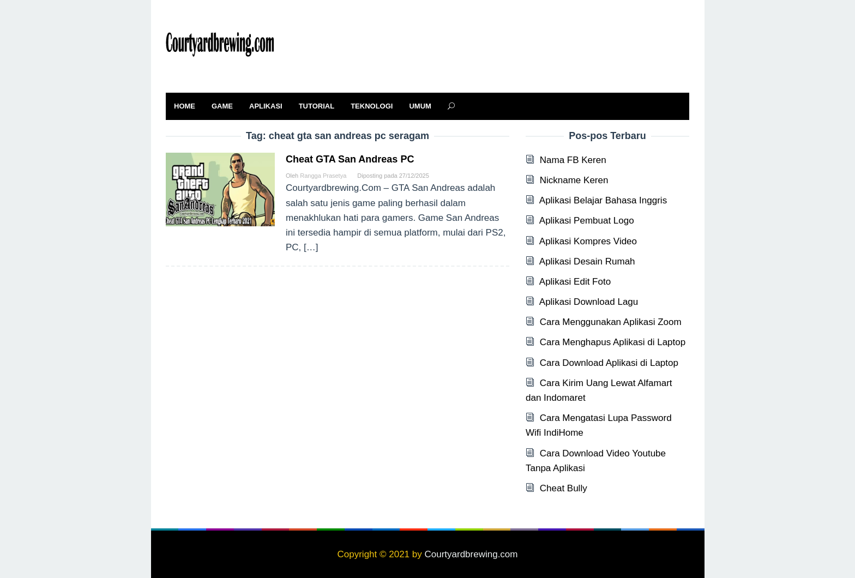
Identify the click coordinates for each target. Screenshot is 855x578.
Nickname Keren (574, 180)
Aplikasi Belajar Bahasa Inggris (603, 200)
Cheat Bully (563, 488)
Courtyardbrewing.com (470, 554)
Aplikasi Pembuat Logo (586, 220)
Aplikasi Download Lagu (588, 302)
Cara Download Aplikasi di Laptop (609, 363)
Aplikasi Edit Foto (575, 281)
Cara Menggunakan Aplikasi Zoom (611, 322)
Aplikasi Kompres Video (588, 241)
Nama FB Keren (573, 160)
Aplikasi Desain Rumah (587, 261)
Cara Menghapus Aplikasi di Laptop (612, 342)
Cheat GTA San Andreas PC (350, 159)
